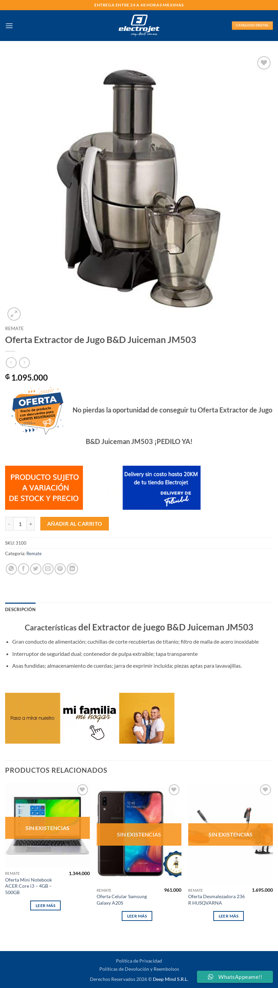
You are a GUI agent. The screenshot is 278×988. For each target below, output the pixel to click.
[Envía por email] (48, 568)
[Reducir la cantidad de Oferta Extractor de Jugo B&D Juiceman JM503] (9, 523)
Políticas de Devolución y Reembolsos (139, 969)
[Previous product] (24, 362)
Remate (14, 328)
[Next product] (11, 362)
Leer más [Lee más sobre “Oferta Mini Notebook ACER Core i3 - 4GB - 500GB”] (46, 905)
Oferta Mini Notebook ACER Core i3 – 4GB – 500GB (28, 886)
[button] (9, 25)
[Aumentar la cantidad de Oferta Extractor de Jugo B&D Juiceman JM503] (31, 523)
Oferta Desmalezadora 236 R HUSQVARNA (216, 899)
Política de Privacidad (139, 961)
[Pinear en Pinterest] (60, 568)
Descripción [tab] (20, 609)
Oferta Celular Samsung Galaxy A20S (122, 899)
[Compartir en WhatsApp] (11, 568)
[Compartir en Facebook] (23, 568)
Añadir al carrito (74, 524)
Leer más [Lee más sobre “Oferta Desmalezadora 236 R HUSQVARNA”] (229, 916)
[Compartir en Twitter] (35, 568)
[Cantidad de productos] (20, 523)
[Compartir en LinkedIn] (72, 568)
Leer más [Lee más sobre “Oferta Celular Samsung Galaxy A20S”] (137, 916)
